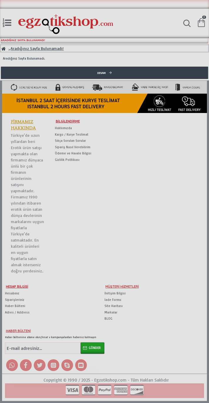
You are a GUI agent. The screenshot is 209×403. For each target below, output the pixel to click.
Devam (101, 73)
